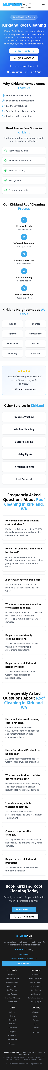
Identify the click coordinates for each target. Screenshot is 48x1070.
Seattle (12, 1016)
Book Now (24, 909)
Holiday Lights (12, 1002)
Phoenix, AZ (12, 1035)
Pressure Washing (12, 978)
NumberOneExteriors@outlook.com (24, 958)
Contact (36, 1028)
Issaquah (12, 1031)
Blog (35, 1024)
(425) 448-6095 (24, 58)
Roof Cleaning (12, 990)
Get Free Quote (24, 50)
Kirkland (12, 1024)
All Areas (12, 1044)
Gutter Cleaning (12, 986)
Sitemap (36, 1032)
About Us (35, 1012)
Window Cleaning (12, 982)
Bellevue (12, 1012)
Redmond (12, 1020)
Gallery (35, 1016)
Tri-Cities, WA (12, 1039)
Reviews (36, 1020)
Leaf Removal (12, 994)
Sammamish (12, 1028)
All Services (12, 974)
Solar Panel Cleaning (12, 998)
